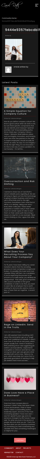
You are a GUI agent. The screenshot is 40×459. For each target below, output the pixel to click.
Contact (19, 452)
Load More (20, 440)
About (18, 448)
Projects (27, 448)
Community (9, 448)
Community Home (9, 18)
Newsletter (8, 452)
